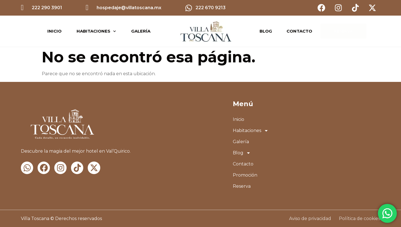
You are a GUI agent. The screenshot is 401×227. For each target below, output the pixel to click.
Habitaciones (96, 31)
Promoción (245, 175)
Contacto (243, 164)
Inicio (54, 31)
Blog (242, 153)
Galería (140, 31)
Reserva (242, 186)
